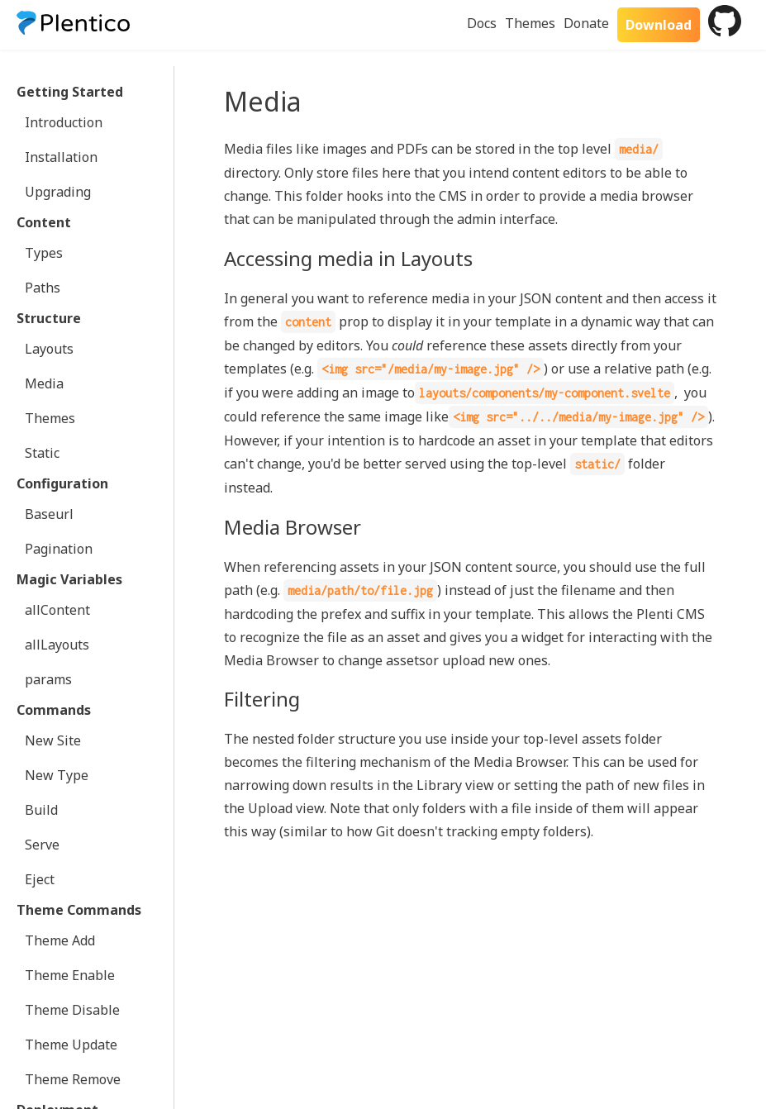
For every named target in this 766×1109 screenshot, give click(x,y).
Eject (40, 879)
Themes (530, 23)
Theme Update (71, 1044)
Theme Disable (72, 1010)
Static (42, 453)
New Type (56, 775)
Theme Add (60, 940)
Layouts (49, 349)
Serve (42, 844)
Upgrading (58, 192)
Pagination (59, 549)
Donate (586, 23)
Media (44, 383)
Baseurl (49, 514)
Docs (482, 23)
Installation (61, 157)
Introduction (63, 122)
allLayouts (57, 644)
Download (659, 25)
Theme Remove (73, 1079)
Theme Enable (70, 975)
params (48, 679)
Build (41, 810)
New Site (53, 740)
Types (44, 253)
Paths (42, 287)
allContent (57, 610)
